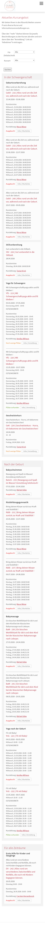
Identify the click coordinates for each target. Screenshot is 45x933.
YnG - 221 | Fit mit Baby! (16, 735)
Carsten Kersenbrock (25, 896)
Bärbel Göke (22, 490)
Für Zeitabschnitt (8, 54)
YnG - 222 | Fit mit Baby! (16, 791)
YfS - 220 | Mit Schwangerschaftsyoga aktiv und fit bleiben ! (22, 360)
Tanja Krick (21, 270)
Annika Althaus (23, 338)
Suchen (8, 69)
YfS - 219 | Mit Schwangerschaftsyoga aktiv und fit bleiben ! (22, 296)
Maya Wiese (21, 126)
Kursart (7, 60)
